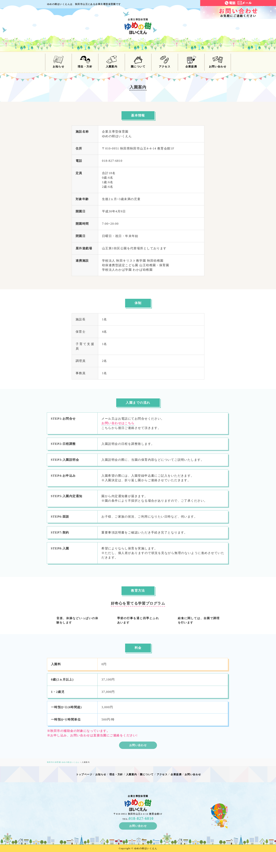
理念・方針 (85, 62)
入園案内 (112, 62)
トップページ (84, 774)
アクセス (165, 62)
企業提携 (191, 62)
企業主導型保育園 (138, 26)
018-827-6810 (141, 818)
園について (138, 62)
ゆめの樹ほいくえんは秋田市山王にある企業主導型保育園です (84, 4)
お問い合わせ (218, 62)
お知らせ (58, 62)
